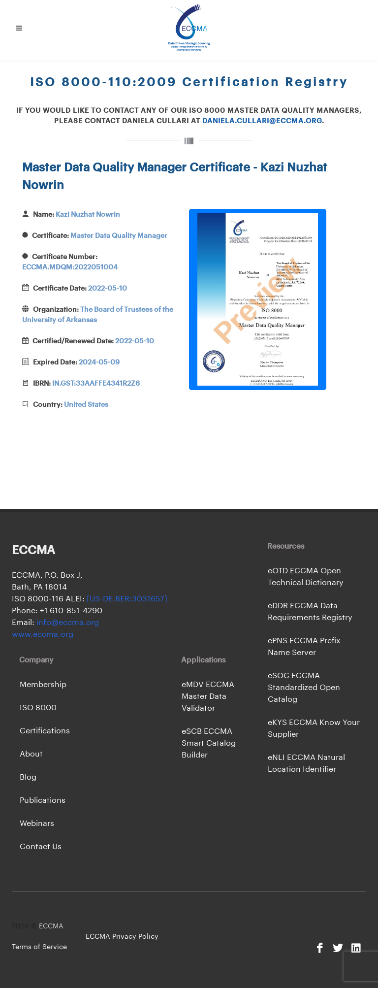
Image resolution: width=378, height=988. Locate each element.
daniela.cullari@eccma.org (262, 121)
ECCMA (51, 926)
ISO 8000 (38, 708)
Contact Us (41, 847)
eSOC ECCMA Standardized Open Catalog (304, 687)
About (31, 754)
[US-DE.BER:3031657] (127, 599)
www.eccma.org (42, 634)
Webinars (37, 823)
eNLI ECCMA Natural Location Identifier (306, 763)
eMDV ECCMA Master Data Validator (208, 696)
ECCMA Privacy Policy (122, 936)
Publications (42, 800)
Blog (28, 777)
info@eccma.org (66, 622)
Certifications (45, 731)
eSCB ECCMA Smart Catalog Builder (209, 743)
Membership (43, 685)
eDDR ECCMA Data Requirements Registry (310, 612)
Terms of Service (39, 947)
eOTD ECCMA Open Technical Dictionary (306, 577)
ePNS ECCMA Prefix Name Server (304, 647)
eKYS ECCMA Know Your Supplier (314, 728)
